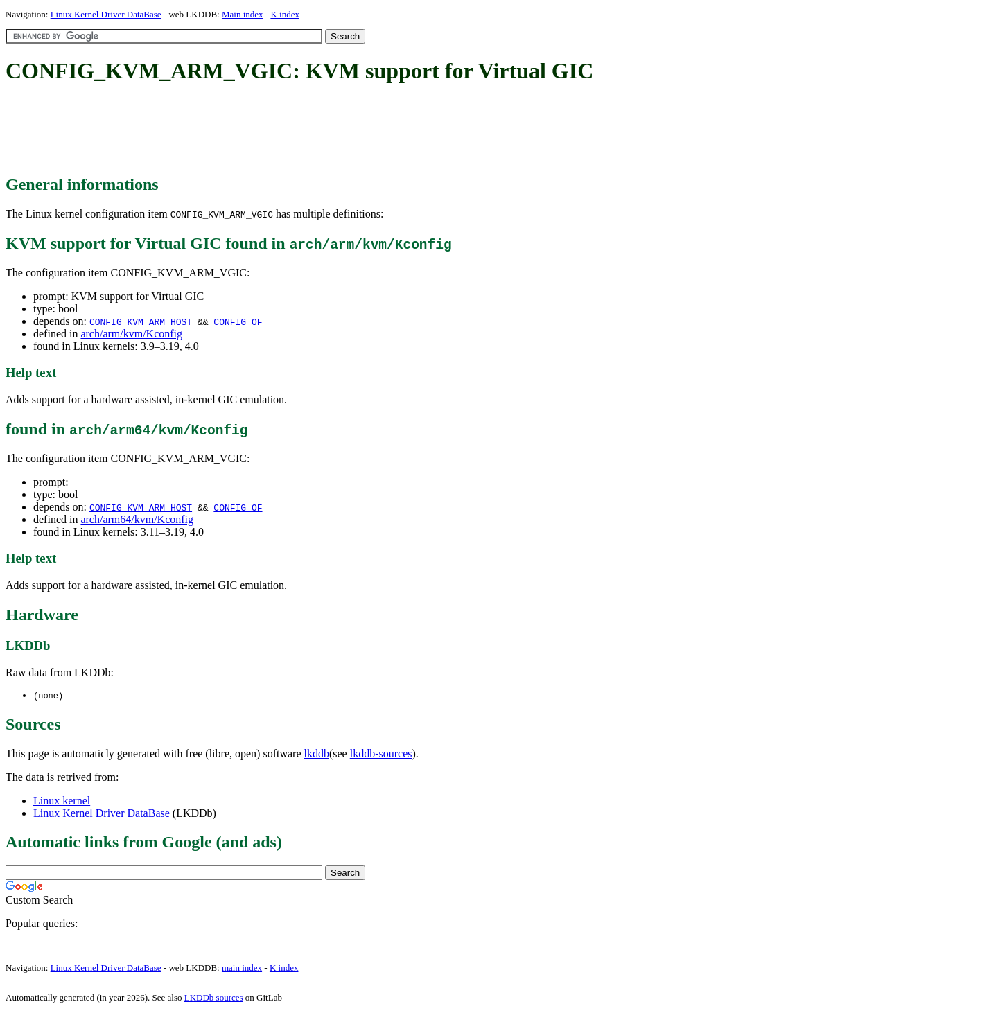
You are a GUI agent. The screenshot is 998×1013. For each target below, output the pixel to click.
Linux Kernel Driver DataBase (106, 14)
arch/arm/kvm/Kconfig (131, 334)
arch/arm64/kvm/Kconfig (136, 519)
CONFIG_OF (237, 321)
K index (284, 14)
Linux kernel (61, 801)
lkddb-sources (381, 754)
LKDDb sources (213, 998)
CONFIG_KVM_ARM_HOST (140, 321)
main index (242, 968)
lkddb (316, 754)
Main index (242, 14)
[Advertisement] (258, 130)
